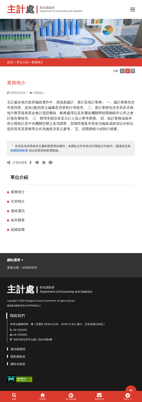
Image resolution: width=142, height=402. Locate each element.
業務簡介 (37, 62)
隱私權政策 (18, 356)
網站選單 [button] (15, 260)
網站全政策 (18, 364)
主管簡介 (18, 201)
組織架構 (18, 229)
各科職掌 (18, 220)
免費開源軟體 (19, 150)
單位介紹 (22, 62)
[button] (132, 9)
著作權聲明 (18, 349)
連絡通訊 (18, 211)
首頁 (10, 62)
